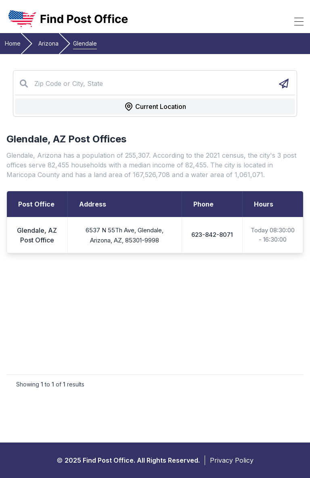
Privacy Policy (231, 460)
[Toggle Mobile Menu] (299, 21)
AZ (59, 139)
